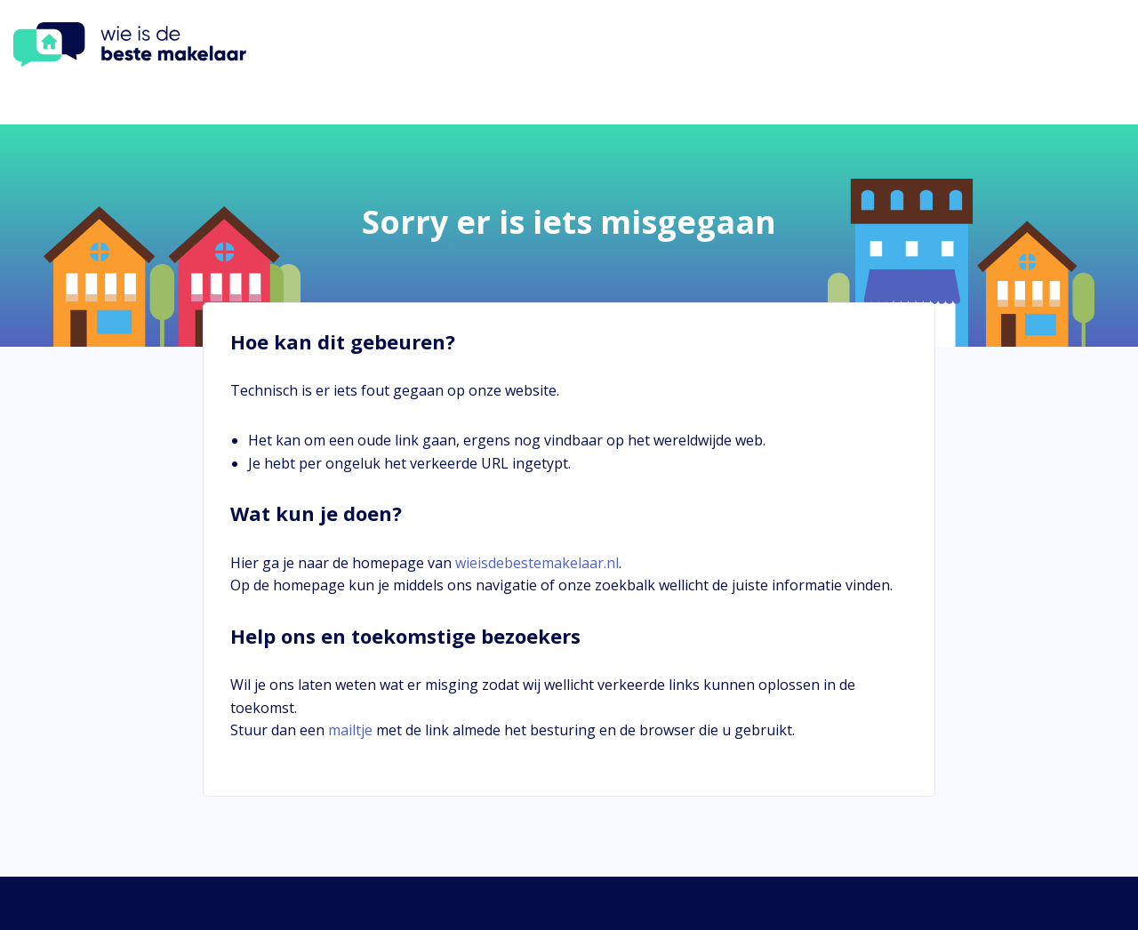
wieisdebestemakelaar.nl (537, 563)
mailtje (350, 730)
